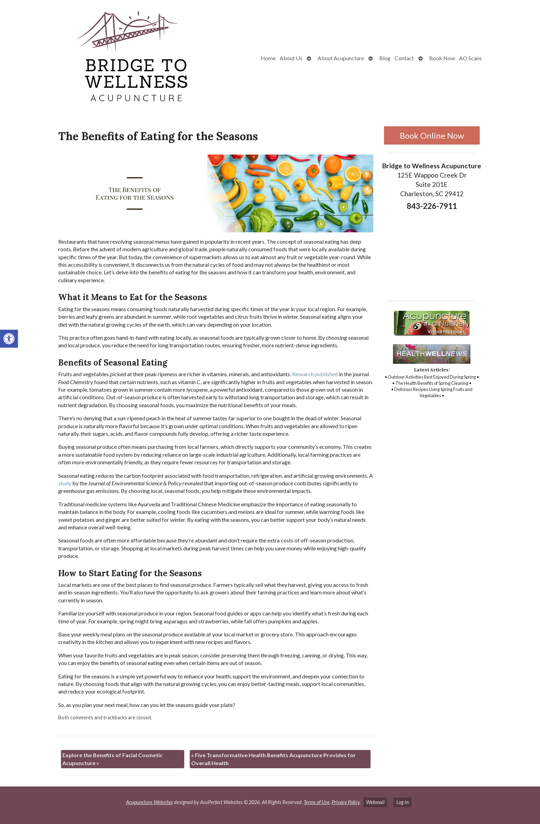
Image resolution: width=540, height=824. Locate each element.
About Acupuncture (341, 58)
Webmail (375, 802)
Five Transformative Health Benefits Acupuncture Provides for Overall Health (273, 759)
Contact (404, 58)
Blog (385, 58)
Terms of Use (317, 802)
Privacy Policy (346, 802)
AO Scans (470, 58)
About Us (291, 58)
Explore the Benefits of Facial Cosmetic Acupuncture (112, 759)
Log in (402, 802)
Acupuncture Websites (149, 802)
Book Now (442, 58)
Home (268, 58)
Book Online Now (432, 135)
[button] (9, 339)
